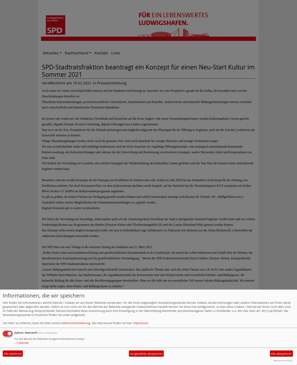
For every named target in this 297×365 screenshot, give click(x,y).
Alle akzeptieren (281, 353)
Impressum (140, 323)
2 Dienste (21, 343)
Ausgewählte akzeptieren (146, 353)
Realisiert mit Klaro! (283, 360)
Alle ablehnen (13, 353)
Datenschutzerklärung (75, 323)
